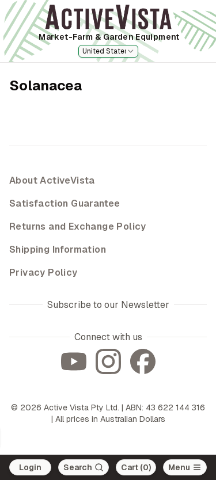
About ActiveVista (52, 180)
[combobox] (108, 51)
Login (30, 467)
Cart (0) (136, 467)
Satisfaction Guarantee (64, 203)
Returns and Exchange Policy (77, 226)
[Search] (83, 467)
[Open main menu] (185, 467)
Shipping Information (57, 249)
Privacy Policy (43, 272)
